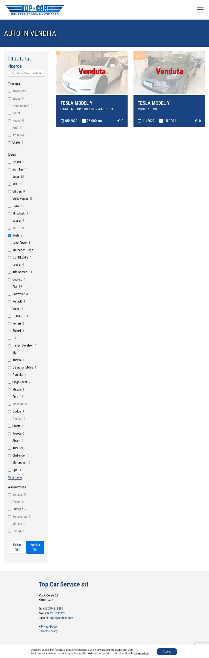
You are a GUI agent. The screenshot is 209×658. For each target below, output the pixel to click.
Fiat (14, 287)
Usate (16, 142)
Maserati (17, 404)
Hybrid (16, 531)
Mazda (16, 389)
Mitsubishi (18, 213)
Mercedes (19, 463)
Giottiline (17, 169)
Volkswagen (20, 199)
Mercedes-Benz (22, 250)
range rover (19, 382)
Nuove (16, 120)
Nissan (16, 162)
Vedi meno (15, 477)
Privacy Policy (49, 626)
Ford (15, 397)
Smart (16, 426)
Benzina (17, 494)
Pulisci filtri (17, 547)
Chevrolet (18, 294)
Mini (15, 184)
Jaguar (16, 221)
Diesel (16, 502)
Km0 (15, 128)
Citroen (17, 191)
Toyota (16, 433)
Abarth (16, 360)
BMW (15, 206)
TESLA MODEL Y (76, 103)
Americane (19, 91)
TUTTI (16, 228)
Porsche (17, 375)
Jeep (15, 177)
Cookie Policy (49, 631)
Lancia (16, 265)
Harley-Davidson (22, 345)
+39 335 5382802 (55, 613)
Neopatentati (20, 106)
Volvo (16, 309)
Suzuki (16, 331)
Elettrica (17, 509)
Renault (17, 301)
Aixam (16, 441)
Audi (15, 448)
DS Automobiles (22, 367)
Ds (14, 338)
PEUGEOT (18, 316)
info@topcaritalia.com (60, 618)
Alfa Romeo (19, 272)
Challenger (19, 455)
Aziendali (18, 135)
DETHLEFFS (20, 257)
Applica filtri (35, 547)
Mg (14, 353)
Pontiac (17, 419)
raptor (16, 113)
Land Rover (19, 243)
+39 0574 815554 (53, 609)
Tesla (15, 235)
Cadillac (17, 279)
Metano (17, 524)
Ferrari (16, 323)
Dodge (16, 411)
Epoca (16, 98)
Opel (15, 470)
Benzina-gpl (19, 516)
